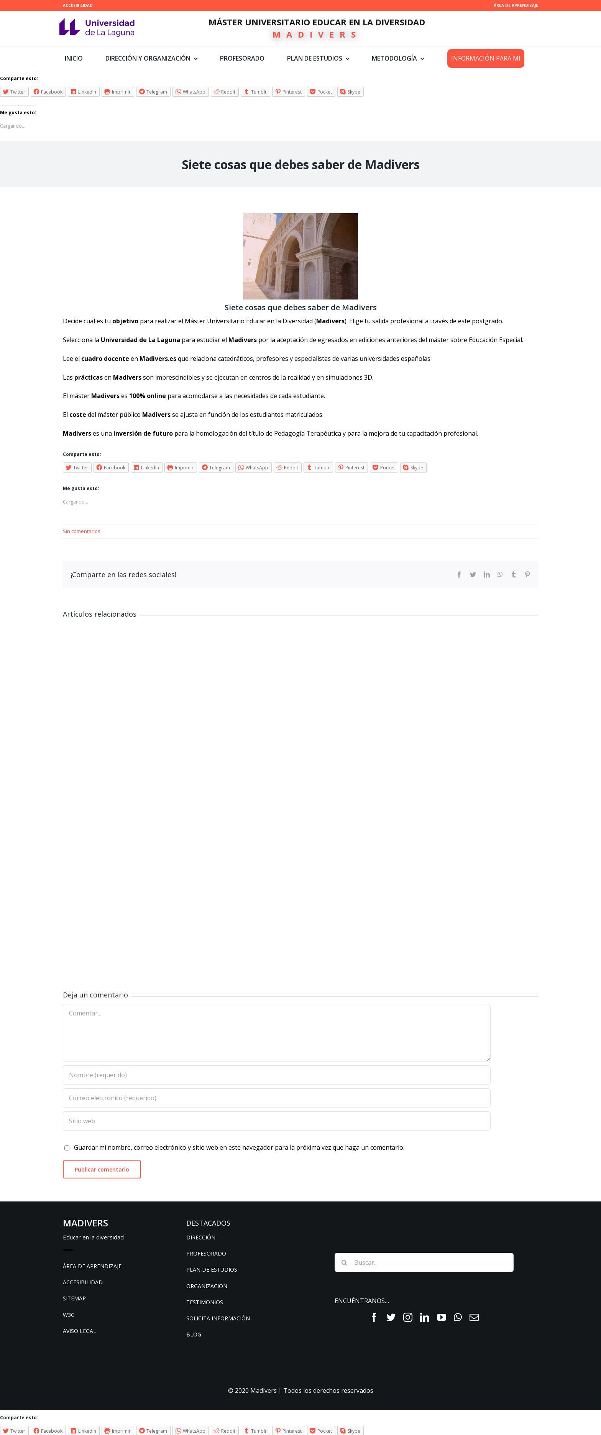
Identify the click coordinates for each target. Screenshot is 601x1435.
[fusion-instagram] (407, 1317)
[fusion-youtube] (441, 1317)
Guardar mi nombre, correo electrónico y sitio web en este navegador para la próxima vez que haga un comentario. (239, 1147)
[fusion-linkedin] (424, 1317)
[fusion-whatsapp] (458, 1317)
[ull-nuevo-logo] (97, 21)
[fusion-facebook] (374, 1317)
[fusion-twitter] (391, 1317)
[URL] (277, 1121)
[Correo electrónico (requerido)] (277, 1098)
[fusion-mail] (474, 1317)
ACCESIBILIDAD (78, 5)
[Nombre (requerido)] (277, 1074)
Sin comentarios (81, 531)
